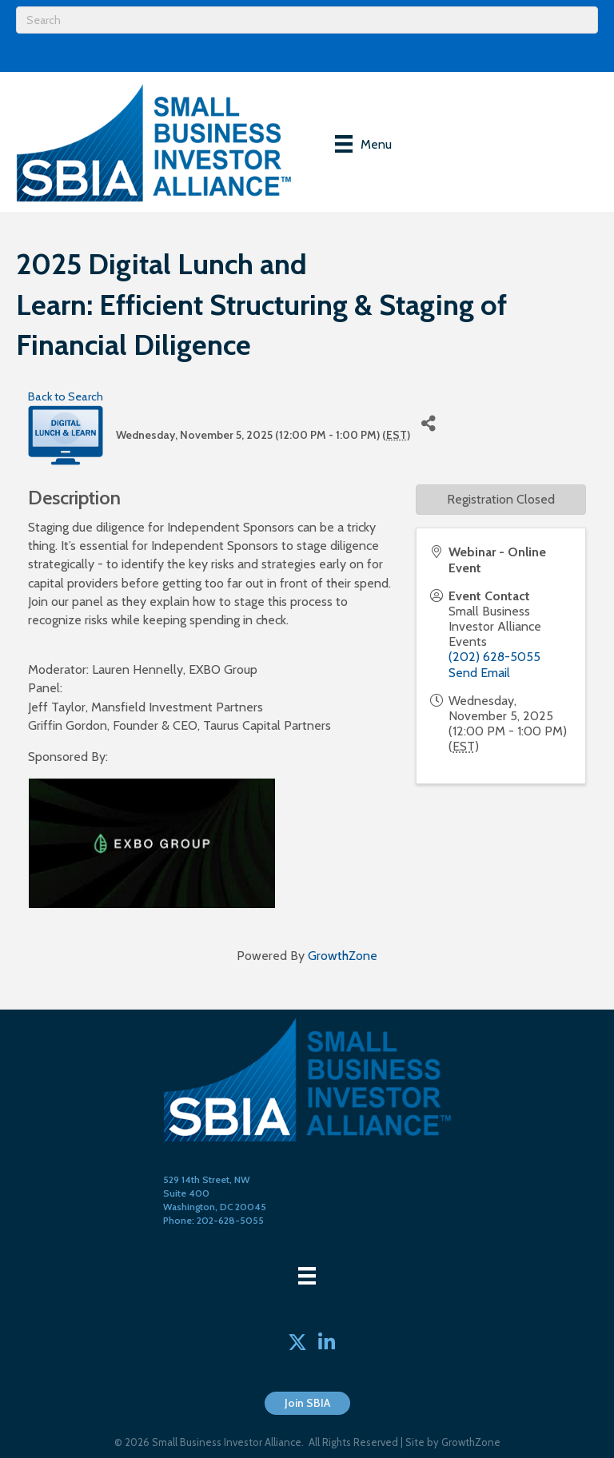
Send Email (479, 672)
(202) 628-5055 (494, 656)
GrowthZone (342, 955)
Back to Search (65, 396)
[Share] (428, 423)
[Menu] (363, 143)
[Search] (307, 20)
